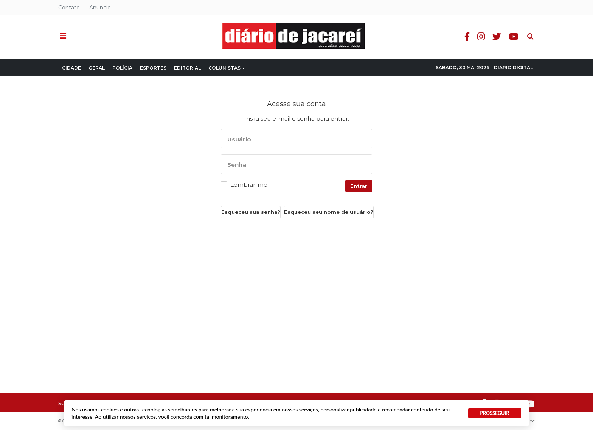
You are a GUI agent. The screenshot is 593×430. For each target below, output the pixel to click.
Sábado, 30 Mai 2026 (462, 67)
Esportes (153, 68)
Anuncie (100, 7)
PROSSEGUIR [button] (494, 413)
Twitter (497, 36)
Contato (69, 7)
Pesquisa (524, 30)
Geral (96, 68)
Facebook (467, 36)
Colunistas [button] (226, 68)
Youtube (513, 36)
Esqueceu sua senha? (250, 212)
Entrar (358, 186)
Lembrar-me (248, 185)
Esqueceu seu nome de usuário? (328, 212)
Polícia (122, 68)
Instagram (481, 36)
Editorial (187, 68)
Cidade (71, 68)
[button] (63, 36)
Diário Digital (513, 67)
